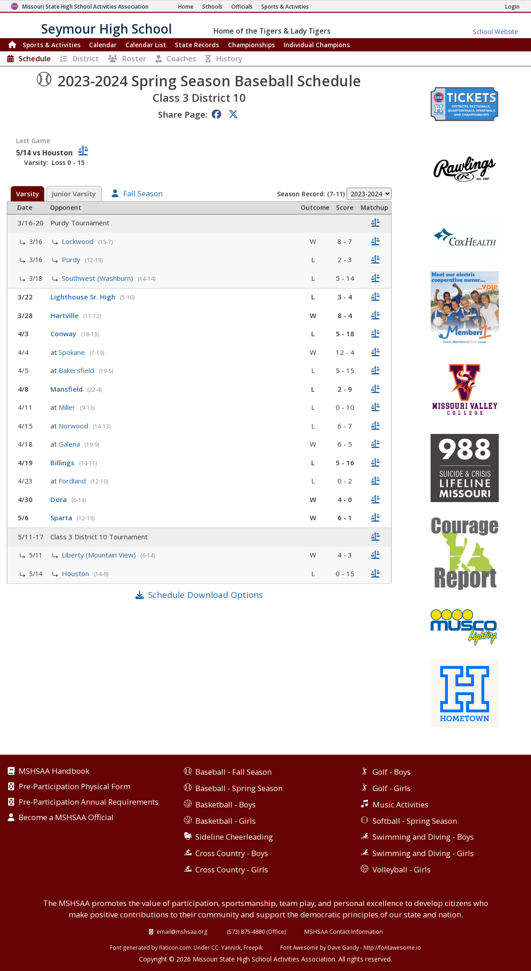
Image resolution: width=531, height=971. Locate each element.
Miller (68, 407)
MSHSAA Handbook (54, 771)
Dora (59, 499)
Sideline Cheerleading (234, 837)
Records (197, 44)
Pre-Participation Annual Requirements (89, 802)
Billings (63, 462)
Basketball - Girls (225, 821)
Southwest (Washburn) (98, 278)
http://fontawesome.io (392, 947)
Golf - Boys (391, 772)
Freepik (253, 947)
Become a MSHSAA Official (66, 817)
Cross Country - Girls (231, 869)
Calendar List (145, 44)
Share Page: (182, 114)
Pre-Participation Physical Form (74, 787)
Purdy (72, 259)
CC (214, 947)
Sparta (62, 517)
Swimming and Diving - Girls (423, 853)
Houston (76, 573)
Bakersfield (77, 370)
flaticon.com (175, 947)
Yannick (231, 947)
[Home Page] (185, 6)
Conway (64, 333)
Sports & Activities (51, 44)
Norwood (74, 425)
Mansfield (67, 388)
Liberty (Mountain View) (100, 554)
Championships (251, 44)
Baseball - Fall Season (233, 772)
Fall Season (143, 194)
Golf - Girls (391, 788)
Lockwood (78, 241)
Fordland (73, 480)
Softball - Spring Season (414, 821)
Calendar (103, 44)
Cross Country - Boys (231, 853)
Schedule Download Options (205, 594)
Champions (316, 44)
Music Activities (400, 804)
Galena (70, 443)
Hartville (65, 315)
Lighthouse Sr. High (83, 296)
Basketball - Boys (225, 804)
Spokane (73, 352)
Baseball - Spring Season (239, 788)
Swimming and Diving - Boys (423, 837)
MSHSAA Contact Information (343, 931)
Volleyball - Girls (401, 869)
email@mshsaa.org (182, 931)
